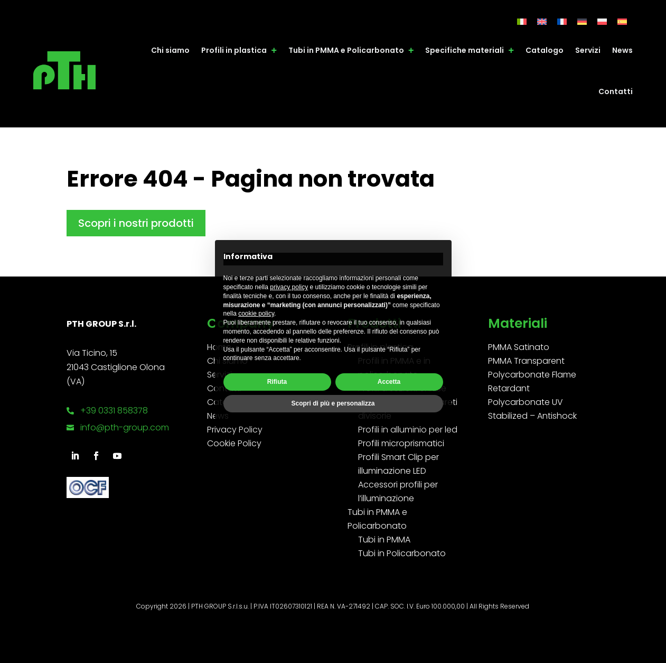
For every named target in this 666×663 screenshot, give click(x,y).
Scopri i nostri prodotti (136, 223)
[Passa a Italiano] (522, 21)
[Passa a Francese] (562, 21)
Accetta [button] (389, 381)
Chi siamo (170, 50)
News (622, 50)
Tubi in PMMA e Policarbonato (346, 50)
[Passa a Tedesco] (582, 21)
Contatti (615, 91)
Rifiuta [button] (277, 381)
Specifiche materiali (464, 50)
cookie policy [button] (256, 313)
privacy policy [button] (289, 287)
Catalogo (545, 50)
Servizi (588, 50)
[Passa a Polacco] (602, 21)
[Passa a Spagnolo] (622, 21)
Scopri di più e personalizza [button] (332, 403)
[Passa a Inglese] (542, 21)
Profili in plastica (234, 50)
